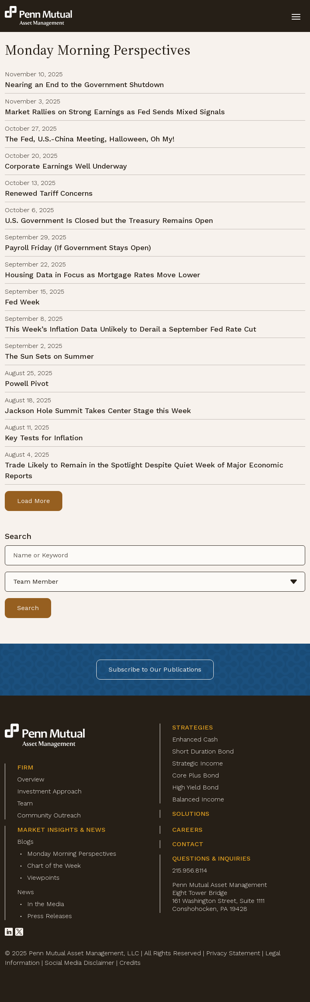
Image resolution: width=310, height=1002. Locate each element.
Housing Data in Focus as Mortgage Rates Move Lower (102, 274)
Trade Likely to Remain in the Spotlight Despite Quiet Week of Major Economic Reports (144, 470)
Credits (130, 962)
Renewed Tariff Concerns (49, 193)
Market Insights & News (61, 829)
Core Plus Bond (195, 775)
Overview (30, 779)
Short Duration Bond (203, 751)
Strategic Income (197, 763)
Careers (187, 829)
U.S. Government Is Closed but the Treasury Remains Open (109, 220)
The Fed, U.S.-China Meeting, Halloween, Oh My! (90, 139)
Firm (25, 767)
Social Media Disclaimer (79, 962)
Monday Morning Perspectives (71, 853)
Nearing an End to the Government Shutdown (84, 84)
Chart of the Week (54, 865)
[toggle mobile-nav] (296, 16)
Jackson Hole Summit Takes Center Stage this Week (98, 410)
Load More (33, 501)
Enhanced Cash (195, 739)
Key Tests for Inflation (44, 437)
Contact (187, 844)
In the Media (45, 904)
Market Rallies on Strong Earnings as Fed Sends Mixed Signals (115, 111)
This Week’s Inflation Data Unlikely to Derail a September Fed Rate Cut (130, 329)
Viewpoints (43, 877)
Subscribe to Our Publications (155, 669)
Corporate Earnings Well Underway (66, 166)
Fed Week (22, 302)
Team (25, 803)
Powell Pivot (26, 383)
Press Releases (49, 916)
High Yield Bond (195, 787)
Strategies (192, 727)
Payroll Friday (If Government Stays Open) (78, 247)
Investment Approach (49, 791)
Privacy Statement (233, 953)
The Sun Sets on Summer (49, 356)
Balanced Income (198, 799)
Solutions (190, 813)
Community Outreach (49, 815)
